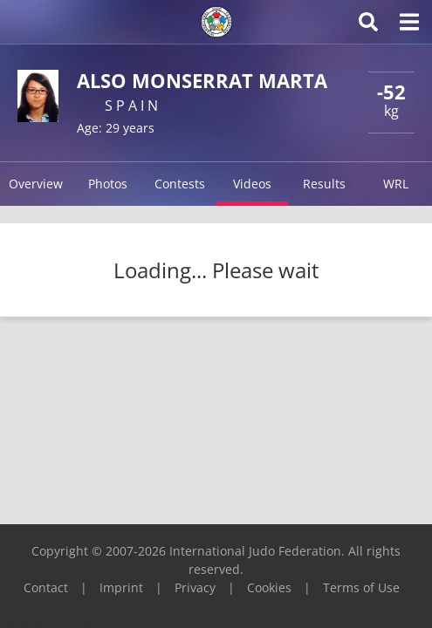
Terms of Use (361, 587)
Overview (36, 183)
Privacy (195, 587)
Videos (252, 183)
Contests (179, 183)
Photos (107, 183)
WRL (395, 183)
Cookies (269, 587)
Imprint (121, 587)
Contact (46, 587)
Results (324, 183)
